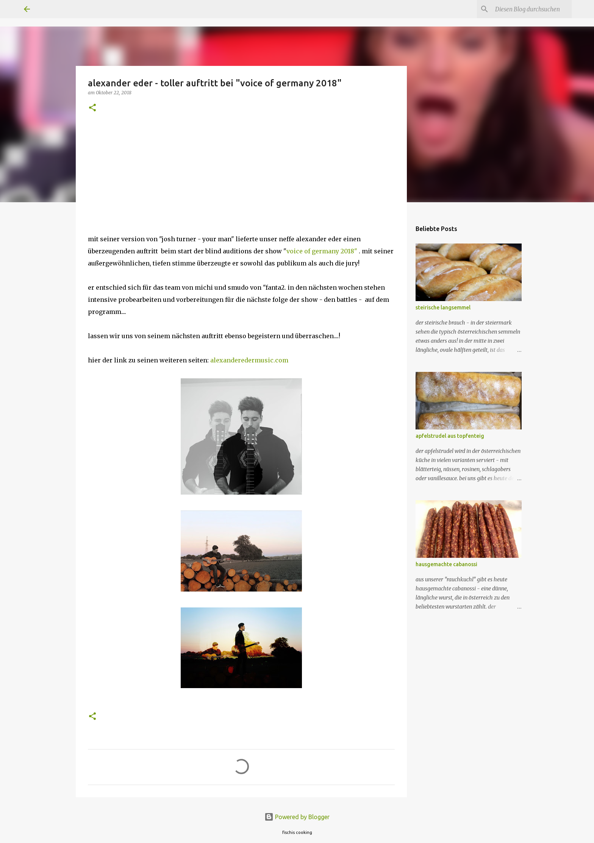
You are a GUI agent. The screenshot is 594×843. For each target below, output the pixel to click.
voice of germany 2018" (321, 251)
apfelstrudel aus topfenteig (450, 436)
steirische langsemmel (443, 307)
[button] (92, 108)
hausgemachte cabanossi (446, 564)
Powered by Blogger (297, 816)
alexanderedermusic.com (249, 360)
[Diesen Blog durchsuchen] (532, 9)
